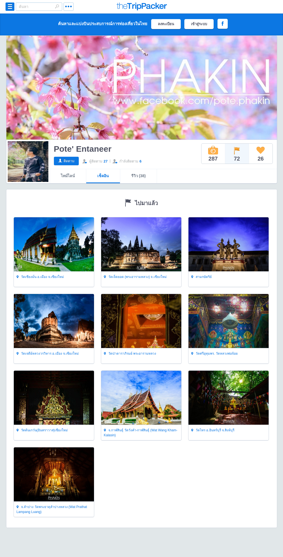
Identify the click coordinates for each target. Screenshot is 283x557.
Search (56, 6)
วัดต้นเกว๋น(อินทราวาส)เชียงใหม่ (42, 430)
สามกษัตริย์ (201, 277)
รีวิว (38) (138, 176)
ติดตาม (69, 161)
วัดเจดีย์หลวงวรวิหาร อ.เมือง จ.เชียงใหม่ (48, 354)
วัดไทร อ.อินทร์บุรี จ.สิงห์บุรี (213, 430)
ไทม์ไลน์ (68, 176)
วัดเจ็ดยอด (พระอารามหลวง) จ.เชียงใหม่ (135, 277)
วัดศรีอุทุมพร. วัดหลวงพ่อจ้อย (214, 354)
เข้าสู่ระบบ (199, 24)
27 (106, 161)
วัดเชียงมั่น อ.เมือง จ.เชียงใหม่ (40, 277)
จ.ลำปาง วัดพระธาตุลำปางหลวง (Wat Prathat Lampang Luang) (52, 509)
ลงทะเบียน (166, 24)
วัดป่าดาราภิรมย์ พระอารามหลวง (130, 354)
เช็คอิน (103, 176)
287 (213, 154)
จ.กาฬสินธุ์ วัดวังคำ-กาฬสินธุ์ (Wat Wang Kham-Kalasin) (140, 432)
